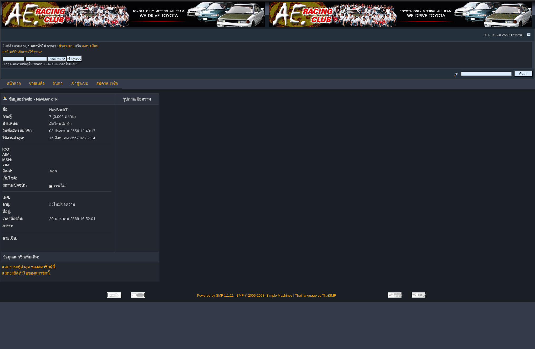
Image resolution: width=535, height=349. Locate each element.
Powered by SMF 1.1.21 (215, 295)
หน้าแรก (14, 83)
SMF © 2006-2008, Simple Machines (264, 295)
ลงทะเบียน (90, 46)
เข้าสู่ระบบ (65, 46)
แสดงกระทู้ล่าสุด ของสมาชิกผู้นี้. (29, 267)
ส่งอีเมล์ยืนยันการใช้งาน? (22, 52)
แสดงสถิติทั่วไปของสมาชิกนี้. (26, 273)
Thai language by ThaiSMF (315, 295)
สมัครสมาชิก (107, 83)
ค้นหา (58, 83)
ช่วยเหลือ (37, 83)
